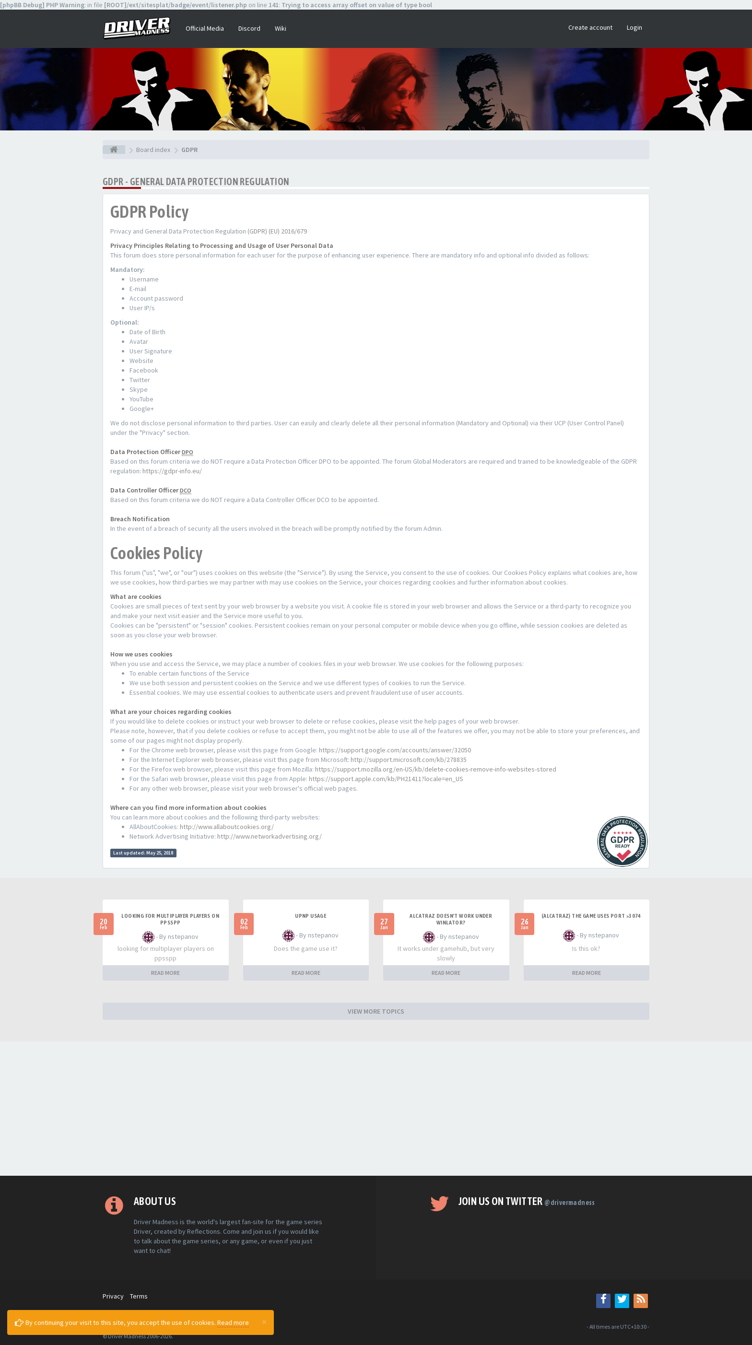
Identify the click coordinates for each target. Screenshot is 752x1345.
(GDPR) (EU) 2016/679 (277, 231)
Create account (590, 27)
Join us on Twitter (526, 1201)
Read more (233, 1322)
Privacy (113, 1296)
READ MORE (165, 972)
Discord (249, 28)
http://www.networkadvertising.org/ (269, 836)
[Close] (264, 1321)
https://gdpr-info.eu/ (172, 471)
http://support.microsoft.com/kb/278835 (409, 759)
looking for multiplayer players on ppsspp (170, 919)
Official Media (205, 28)
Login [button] (634, 27)
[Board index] (114, 149)
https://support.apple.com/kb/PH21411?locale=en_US (386, 778)
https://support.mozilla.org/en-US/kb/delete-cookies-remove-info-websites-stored (435, 769)
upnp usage (310, 915)
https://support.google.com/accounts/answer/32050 (395, 750)
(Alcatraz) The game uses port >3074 (591, 915)
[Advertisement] (376, 1108)
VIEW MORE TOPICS (376, 1011)
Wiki (280, 28)
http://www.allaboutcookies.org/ (227, 826)
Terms (139, 1296)
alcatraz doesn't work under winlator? (451, 919)
